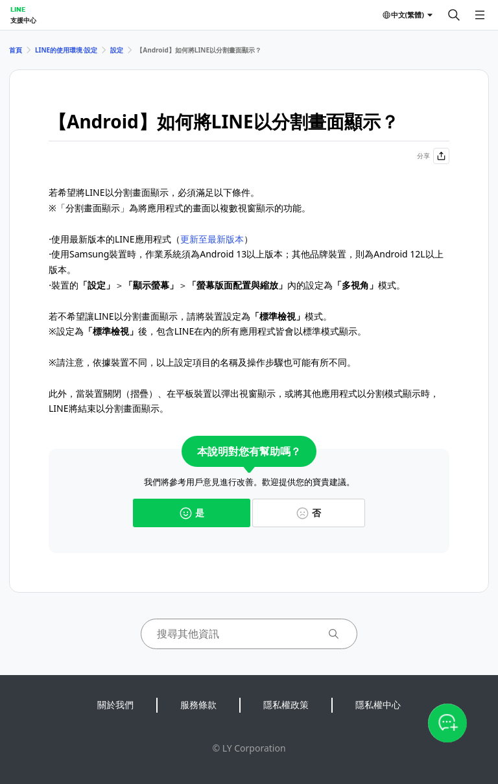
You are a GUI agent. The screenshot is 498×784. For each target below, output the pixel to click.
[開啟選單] (480, 15)
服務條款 (198, 704)
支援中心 (23, 20)
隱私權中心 (378, 704)
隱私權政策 (286, 704)
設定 (116, 49)
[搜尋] (454, 15)
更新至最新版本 (212, 239)
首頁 (15, 49)
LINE (17, 9)
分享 (433, 156)
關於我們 (115, 704)
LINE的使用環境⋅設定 (66, 49)
